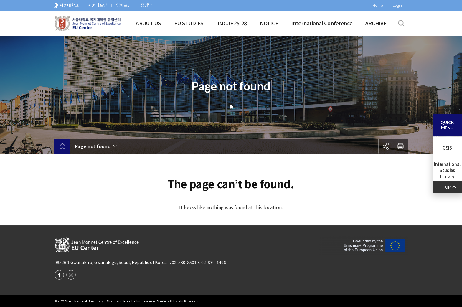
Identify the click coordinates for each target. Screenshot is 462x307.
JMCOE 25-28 (232, 23)
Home (378, 5)
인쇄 (400, 146)
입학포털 (123, 5)
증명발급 (148, 5)
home (62, 146)
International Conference (321, 23)
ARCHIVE (376, 23)
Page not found (93, 146)
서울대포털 (97, 5)
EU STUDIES (189, 23)
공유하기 (385, 146)
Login (397, 5)
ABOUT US (148, 23)
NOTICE (269, 23)
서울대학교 (69, 5)
